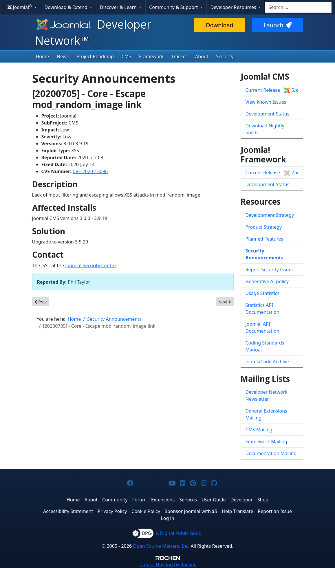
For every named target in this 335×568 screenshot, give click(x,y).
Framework (151, 56)
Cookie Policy (145, 511)
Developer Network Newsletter (267, 395)
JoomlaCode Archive (267, 361)
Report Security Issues (270, 269)
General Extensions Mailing (266, 414)
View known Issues (266, 102)
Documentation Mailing (271, 453)
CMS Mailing (259, 429)
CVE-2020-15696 (90, 171)
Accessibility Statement (68, 511)
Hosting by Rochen (167, 564)
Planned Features (264, 239)
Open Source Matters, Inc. (161, 546)
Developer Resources (233, 7)
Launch (277, 25)
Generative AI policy (267, 281)
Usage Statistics (263, 293)
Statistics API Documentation (262, 308)
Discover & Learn (119, 7)
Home (42, 56)
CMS (126, 56)
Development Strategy (270, 215)
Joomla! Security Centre (90, 265)
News (63, 56)
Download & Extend (67, 7)
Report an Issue (275, 511)
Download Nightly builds (265, 129)
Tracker (179, 56)
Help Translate (237, 511)
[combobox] (298, 7)
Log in (167, 518)
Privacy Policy (112, 511)
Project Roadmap (95, 56)
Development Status (268, 114)
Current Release (272, 90)
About (201, 56)
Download (219, 25)
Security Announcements (264, 254)
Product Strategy (264, 227)
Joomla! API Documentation (262, 327)
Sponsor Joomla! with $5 (191, 511)
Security (224, 56)
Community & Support (174, 7)
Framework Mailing (266, 441)
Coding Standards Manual (265, 346)
